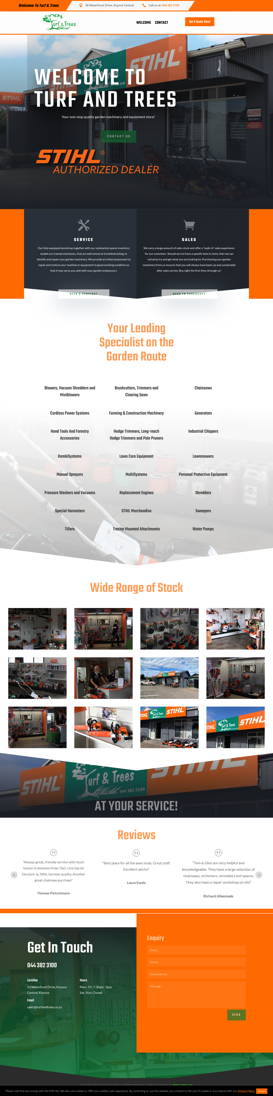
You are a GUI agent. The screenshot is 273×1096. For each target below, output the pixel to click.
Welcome (143, 23)
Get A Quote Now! (199, 21)
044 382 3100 (170, 5)
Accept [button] (261, 1091)
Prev (14, 874)
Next (258, 874)
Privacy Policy (246, 1091)
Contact (161, 23)
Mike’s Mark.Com (183, 1084)
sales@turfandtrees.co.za (44, 1016)
